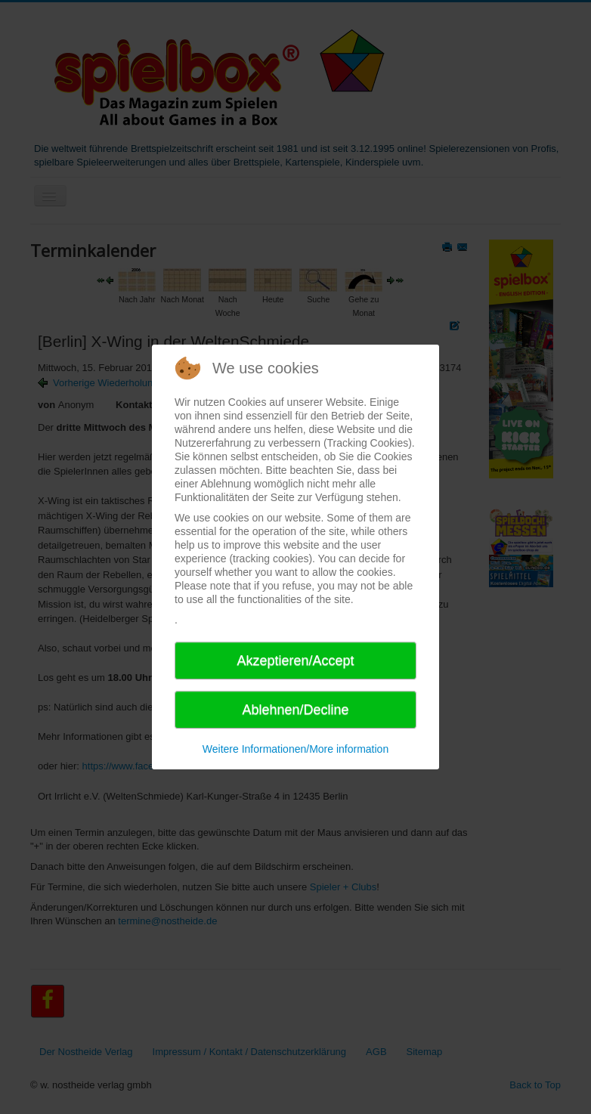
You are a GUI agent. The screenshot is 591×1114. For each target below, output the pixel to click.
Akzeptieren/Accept (295, 660)
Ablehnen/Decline (295, 709)
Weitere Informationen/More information (295, 749)
